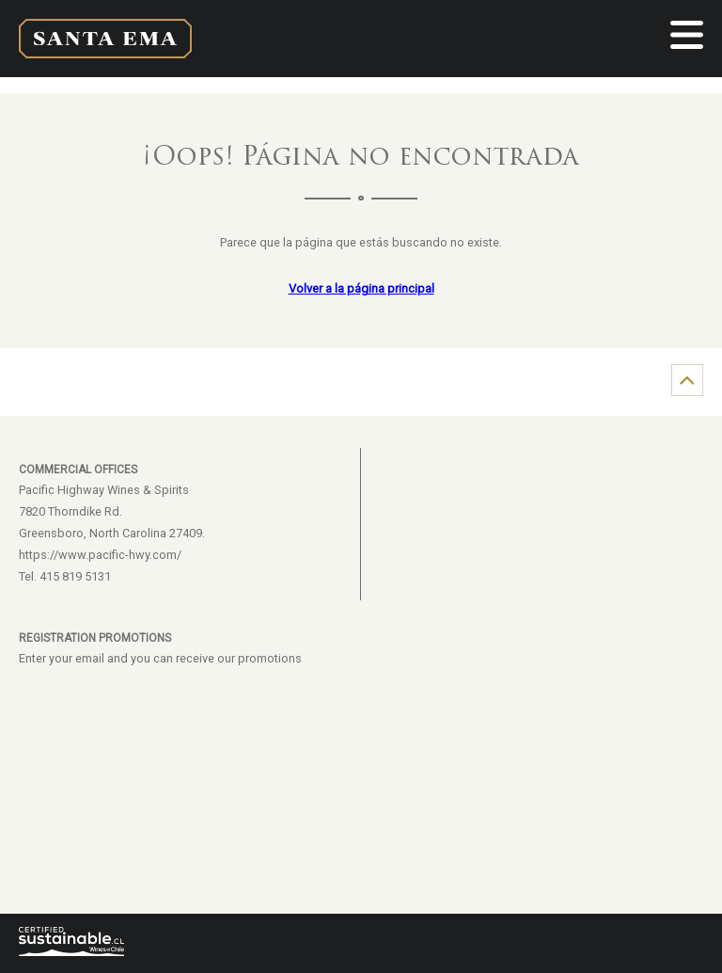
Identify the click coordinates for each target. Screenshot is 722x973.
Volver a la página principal (361, 288)
